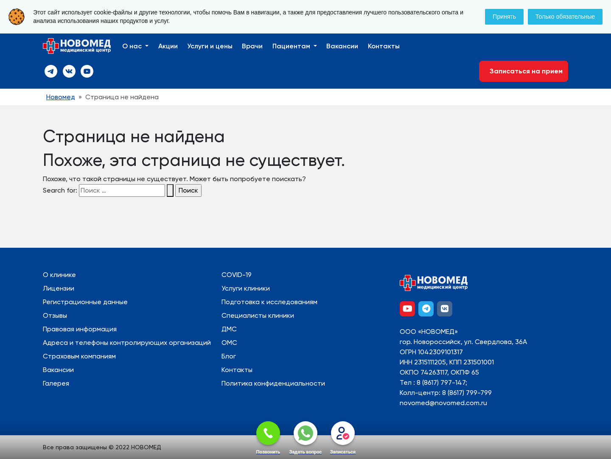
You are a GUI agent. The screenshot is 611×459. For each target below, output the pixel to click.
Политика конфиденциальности (273, 383)
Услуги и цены (210, 46)
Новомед (60, 97)
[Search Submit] (170, 190)
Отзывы (55, 315)
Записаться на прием (524, 71)
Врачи (252, 46)
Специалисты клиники (257, 315)
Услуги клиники (245, 288)
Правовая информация (80, 329)
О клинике (59, 275)
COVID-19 (236, 275)
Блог (228, 356)
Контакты (384, 46)
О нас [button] (132, 46)
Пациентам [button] (292, 46)
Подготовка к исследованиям (269, 302)
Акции (168, 46)
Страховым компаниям (79, 356)
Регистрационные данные (85, 302)
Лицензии (58, 288)
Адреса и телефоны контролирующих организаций (127, 343)
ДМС (229, 329)
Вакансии (342, 46)
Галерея (56, 383)
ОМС (229, 343)
